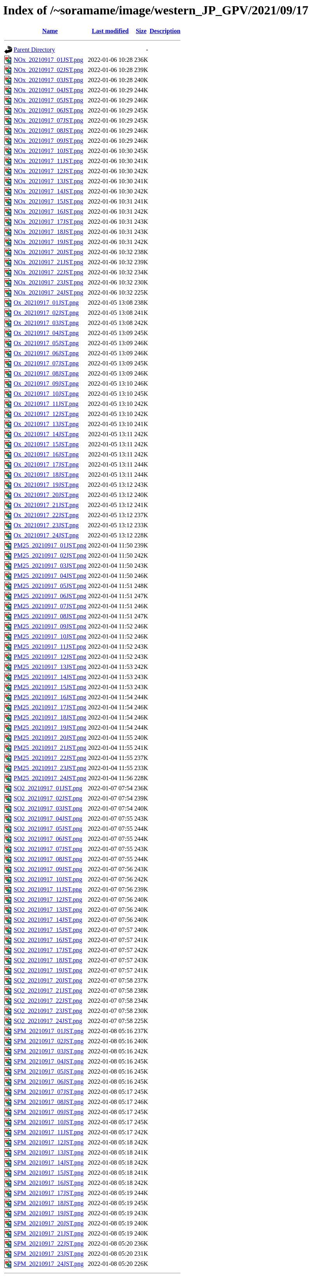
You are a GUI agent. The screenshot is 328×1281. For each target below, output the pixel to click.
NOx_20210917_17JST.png (48, 221)
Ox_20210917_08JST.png (46, 373)
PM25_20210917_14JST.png (50, 677)
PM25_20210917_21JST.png (50, 747)
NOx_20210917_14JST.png (48, 191)
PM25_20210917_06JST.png (50, 596)
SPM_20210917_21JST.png (49, 1233)
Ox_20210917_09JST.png (46, 383)
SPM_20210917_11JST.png (48, 1132)
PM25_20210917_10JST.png (50, 636)
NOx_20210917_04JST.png (48, 90)
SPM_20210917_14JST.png (49, 1162)
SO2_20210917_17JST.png (48, 950)
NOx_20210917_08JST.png (48, 130)
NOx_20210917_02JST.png (48, 70)
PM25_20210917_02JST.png (50, 555)
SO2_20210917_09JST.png (48, 869)
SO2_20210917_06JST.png (48, 838)
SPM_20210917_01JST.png (49, 1031)
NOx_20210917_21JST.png (48, 262)
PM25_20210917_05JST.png (50, 586)
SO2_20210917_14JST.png (48, 919)
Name (50, 31)
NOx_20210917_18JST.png (48, 231)
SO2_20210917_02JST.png (48, 798)
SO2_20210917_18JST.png (48, 960)
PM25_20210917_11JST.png (50, 646)
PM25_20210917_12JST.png (50, 656)
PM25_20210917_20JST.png (50, 737)
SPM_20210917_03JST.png (49, 1051)
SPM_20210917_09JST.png (49, 1112)
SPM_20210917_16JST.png (49, 1182)
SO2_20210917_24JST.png (48, 1021)
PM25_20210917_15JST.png (50, 687)
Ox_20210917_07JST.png (46, 363)
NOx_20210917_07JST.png (48, 120)
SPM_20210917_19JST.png (49, 1213)
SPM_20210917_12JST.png (49, 1142)
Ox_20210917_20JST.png (46, 494)
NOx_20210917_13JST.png (48, 181)
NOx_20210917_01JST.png (48, 59)
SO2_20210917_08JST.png (48, 859)
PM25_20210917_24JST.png (50, 778)
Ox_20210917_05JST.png (46, 343)
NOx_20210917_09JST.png (48, 140)
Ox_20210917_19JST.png (46, 484)
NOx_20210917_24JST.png (48, 292)
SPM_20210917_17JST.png (49, 1193)
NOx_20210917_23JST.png (48, 282)
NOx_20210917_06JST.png (48, 110)
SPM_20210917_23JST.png (49, 1253)
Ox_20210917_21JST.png (46, 505)
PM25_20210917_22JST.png (50, 758)
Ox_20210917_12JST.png (46, 414)
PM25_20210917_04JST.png (50, 575)
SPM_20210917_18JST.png (49, 1203)
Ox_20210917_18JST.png (46, 474)
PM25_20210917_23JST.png (50, 768)
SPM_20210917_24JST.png (49, 1263)
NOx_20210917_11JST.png (48, 161)
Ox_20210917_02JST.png (46, 312)
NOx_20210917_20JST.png (48, 252)
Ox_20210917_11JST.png (46, 403)
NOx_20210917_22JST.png (48, 272)
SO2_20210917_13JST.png (48, 909)
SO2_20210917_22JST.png (48, 1000)
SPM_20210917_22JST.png (49, 1243)
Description (165, 31)
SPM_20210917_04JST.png (49, 1061)
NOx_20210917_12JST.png (48, 171)
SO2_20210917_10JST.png (48, 879)
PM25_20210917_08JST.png (50, 616)
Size (141, 31)
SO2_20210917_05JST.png (48, 828)
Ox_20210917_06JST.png (46, 353)
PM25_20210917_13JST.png (50, 666)
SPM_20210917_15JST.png (49, 1172)
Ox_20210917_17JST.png (46, 464)
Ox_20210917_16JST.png (46, 454)
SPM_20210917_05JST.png (49, 1071)
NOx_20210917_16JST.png (48, 211)
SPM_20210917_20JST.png (49, 1223)
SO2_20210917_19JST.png (48, 970)
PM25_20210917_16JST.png (50, 697)
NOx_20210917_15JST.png (48, 201)
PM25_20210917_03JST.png (50, 565)
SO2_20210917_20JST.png (48, 980)
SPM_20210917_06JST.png (49, 1081)
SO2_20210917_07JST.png (48, 849)
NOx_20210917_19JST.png (48, 242)
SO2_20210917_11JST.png (48, 889)
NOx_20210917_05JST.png (48, 100)
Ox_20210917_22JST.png (46, 515)
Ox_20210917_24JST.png (46, 535)
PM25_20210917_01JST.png (50, 545)
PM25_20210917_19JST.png (50, 727)
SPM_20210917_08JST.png (49, 1102)
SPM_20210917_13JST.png (49, 1152)
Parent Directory (34, 49)
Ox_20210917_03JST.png (46, 322)
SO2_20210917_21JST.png (48, 990)
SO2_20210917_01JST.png (48, 788)
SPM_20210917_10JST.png (49, 1122)
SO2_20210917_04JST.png (48, 818)
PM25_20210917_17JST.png (50, 707)
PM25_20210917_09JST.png (50, 626)
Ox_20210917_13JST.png (46, 424)
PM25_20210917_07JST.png (50, 606)
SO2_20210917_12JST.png (48, 899)
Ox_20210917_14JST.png (46, 434)
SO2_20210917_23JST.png (48, 1010)
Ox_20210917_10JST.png (46, 393)
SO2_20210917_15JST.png (48, 930)
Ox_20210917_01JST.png (46, 302)
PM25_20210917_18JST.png (50, 717)
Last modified (110, 31)
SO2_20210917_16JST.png (48, 940)
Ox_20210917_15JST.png (46, 444)
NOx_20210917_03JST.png (48, 80)
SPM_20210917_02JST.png (49, 1041)
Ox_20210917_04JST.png (46, 333)
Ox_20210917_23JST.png (46, 525)
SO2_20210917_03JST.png (48, 808)
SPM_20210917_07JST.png (49, 1091)
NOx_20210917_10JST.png (48, 150)
